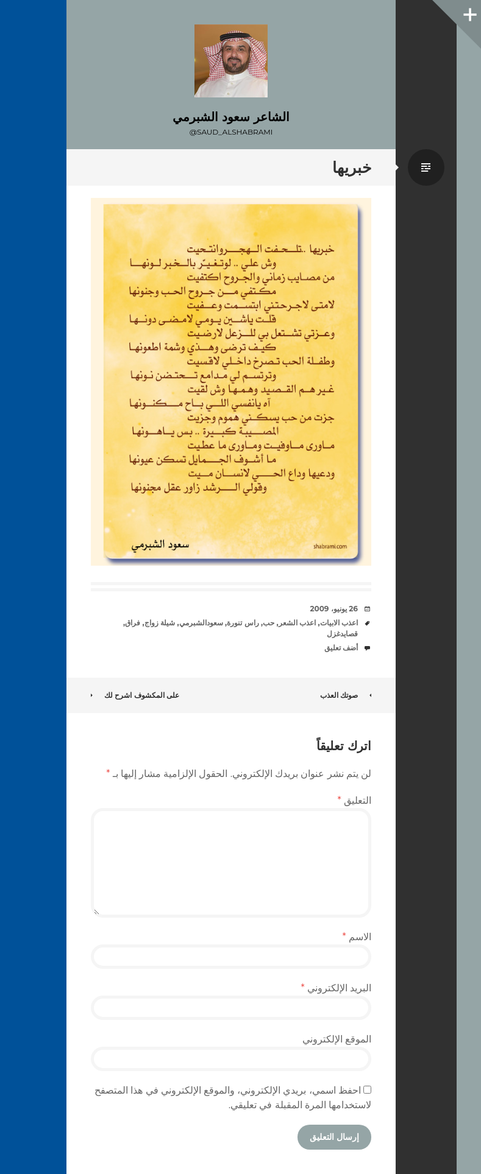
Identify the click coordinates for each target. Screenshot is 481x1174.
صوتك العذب (345, 695)
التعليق (354, 800)
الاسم (357, 937)
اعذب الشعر (297, 622)
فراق (132, 622)
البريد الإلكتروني (336, 988)
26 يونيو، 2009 (334, 608)
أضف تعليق (341, 647)
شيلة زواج (159, 622)
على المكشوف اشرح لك (135, 695)
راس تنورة (242, 622)
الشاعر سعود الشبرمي (231, 117)
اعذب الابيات (339, 622)
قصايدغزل (342, 633)
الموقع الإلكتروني (336, 1039)
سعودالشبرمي (201, 622)
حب (268, 622)
